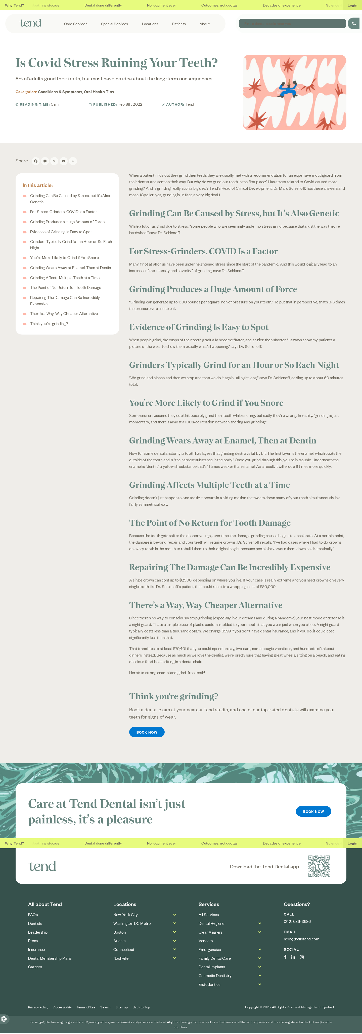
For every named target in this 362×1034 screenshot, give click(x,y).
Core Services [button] (86, 23)
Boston (119, 933)
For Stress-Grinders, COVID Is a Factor (63, 211)
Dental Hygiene (211, 924)
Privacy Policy (38, 1008)
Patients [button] (185, 23)
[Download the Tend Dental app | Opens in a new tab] (319, 867)
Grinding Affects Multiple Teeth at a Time (65, 277)
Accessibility (62, 1008)
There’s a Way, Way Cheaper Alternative (64, 313)
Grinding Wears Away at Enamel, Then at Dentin (70, 267)
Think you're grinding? (49, 323)
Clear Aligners (210, 933)
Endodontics (209, 985)
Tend (190, 104)
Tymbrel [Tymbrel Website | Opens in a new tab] (328, 1008)
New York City (125, 915)
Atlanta (119, 941)
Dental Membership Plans (49, 959)
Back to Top (141, 1008)
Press (33, 941)
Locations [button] (158, 23)
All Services (209, 915)
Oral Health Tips (99, 91)
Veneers (206, 941)
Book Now (147, 732)
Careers (35, 968)
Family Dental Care (215, 959)
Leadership (38, 933)
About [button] (210, 23)
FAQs (33, 915)
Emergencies (210, 950)
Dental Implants (212, 968)
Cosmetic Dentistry (215, 976)
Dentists (35, 924)
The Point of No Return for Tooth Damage (65, 287)
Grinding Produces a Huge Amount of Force (67, 221)
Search (105, 1008)
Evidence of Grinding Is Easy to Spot (61, 231)
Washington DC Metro (132, 924)
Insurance (36, 950)
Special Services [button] (124, 23)
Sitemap (122, 1008)
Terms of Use (86, 1008)
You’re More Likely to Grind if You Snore (64, 257)
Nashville (121, 959)
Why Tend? (14, 5)
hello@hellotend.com (301, 939)
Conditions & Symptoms (60, 91)
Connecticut (123, 950)
